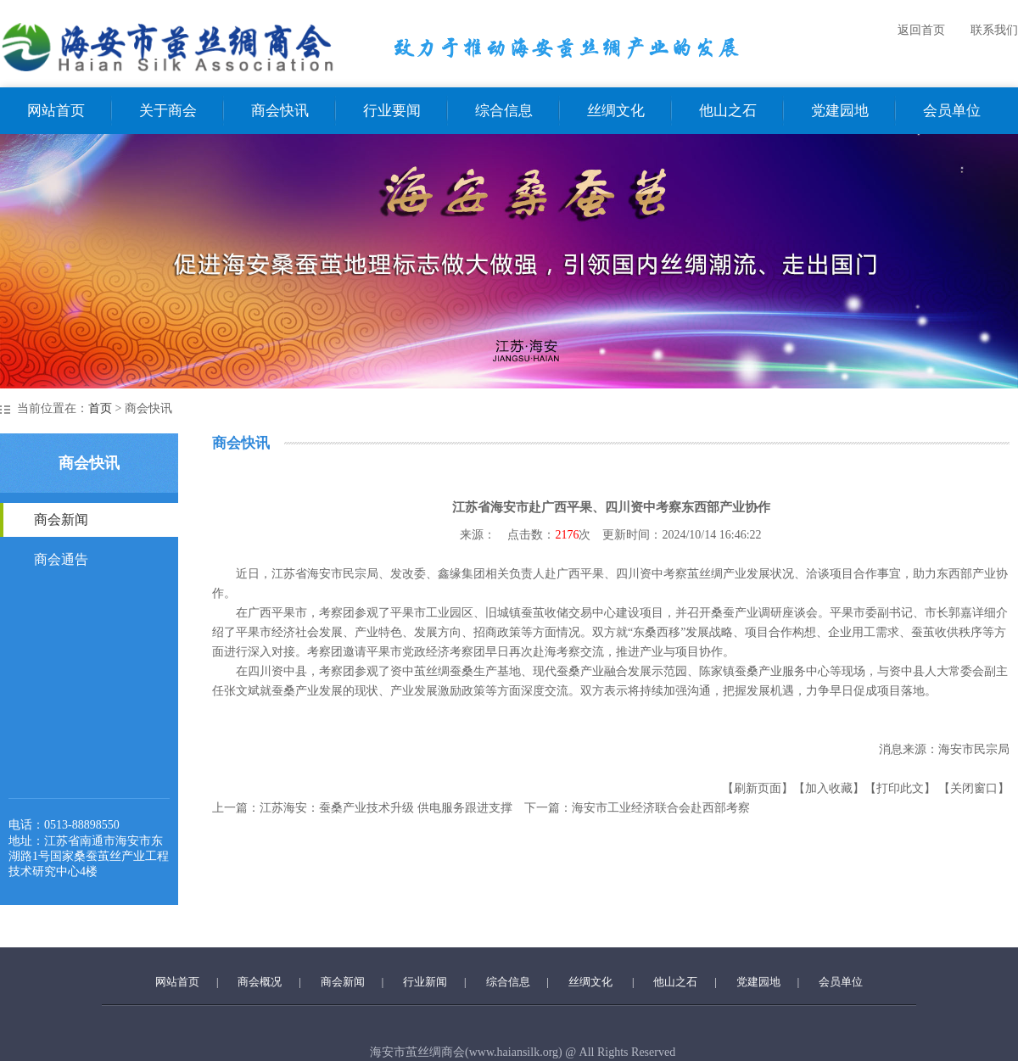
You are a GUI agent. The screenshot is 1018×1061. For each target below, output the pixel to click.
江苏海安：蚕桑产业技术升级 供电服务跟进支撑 (386, 807)
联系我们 (994, 30)
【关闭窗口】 (974, 788)
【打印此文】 (900, 788)
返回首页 (921, 30)
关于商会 (168, 111)
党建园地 (840, 111)
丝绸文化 (616, 111)
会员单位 (952, 111)
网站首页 (56, 111)
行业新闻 (425, 981)
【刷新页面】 (757, 788)
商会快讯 (280, 111)
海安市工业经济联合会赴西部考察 (661, 807)
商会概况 (260, 981)
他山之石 (728, 111)
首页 (100, 408)
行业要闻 (392, 111)
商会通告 (61, 559)
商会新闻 (61, 519)
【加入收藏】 (828, 788)
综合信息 (504, 111)
